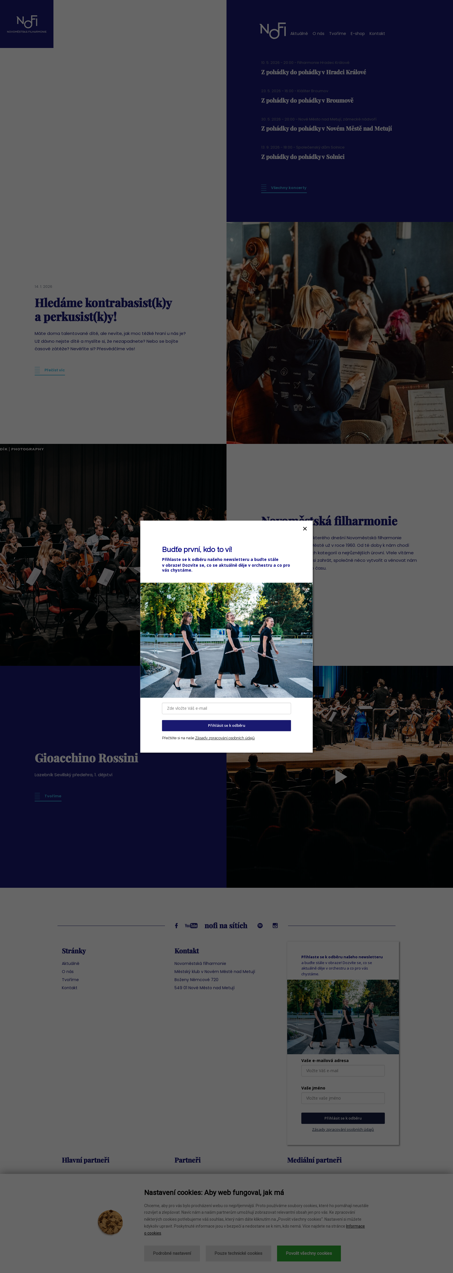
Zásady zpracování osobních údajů (225, 738)
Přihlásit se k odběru (226, 725)
